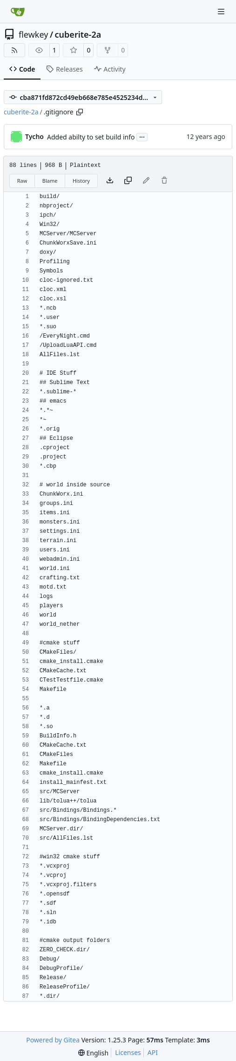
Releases (64, 69)
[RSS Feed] (14, 50)
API (153, 1052)
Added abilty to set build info (91, 137)
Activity (110, 69)
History (81, 180)
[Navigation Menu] (222, 11)
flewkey (33, 34)
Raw (22, 180)
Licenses (128, 1052)
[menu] (93, 1052)
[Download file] (109, 181)
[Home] (18, 11)
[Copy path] (79, 112)
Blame (50, 180)
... (142, 136)
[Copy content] (128, 181)
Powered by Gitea (53, 1039)
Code (22, 69)
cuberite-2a (78, 34)
